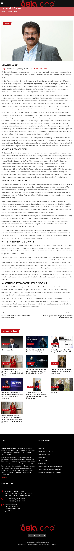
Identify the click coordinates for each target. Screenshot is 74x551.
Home (3, 11)
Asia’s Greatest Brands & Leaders (49, 470)
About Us (41, 448)
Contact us (42, 463)
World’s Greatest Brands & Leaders (50, 467)
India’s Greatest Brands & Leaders (49, 473)
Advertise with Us (44, 454)
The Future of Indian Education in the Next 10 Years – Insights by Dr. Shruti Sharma (61, 371)
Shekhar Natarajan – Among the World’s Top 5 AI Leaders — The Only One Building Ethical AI (36, 371)
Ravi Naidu (54, 392)
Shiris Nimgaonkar (7, 350)
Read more (4, 477)
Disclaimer (42, 457)
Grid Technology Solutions (48, 544)
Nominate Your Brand (45, 451)
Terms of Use (42, 460)
